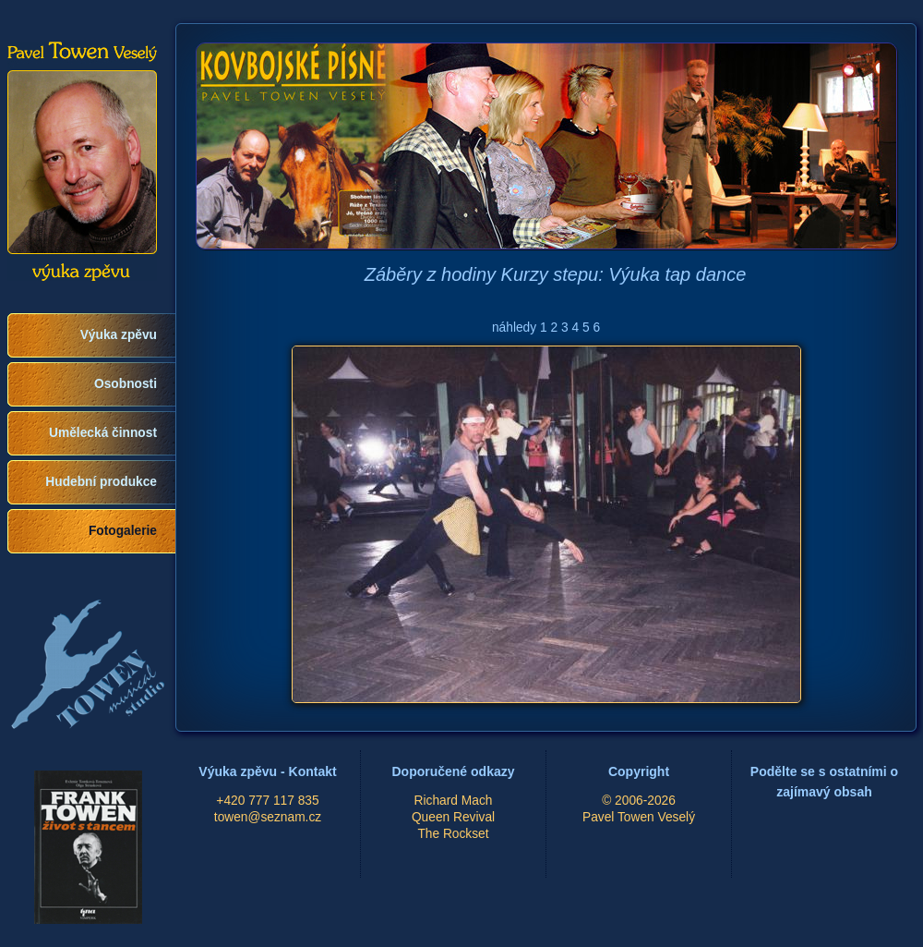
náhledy (514, 327)
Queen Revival (453, 817)
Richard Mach (453, 800)
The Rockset (452, 834)
